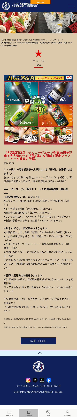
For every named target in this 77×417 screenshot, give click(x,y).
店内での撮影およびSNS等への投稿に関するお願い (38, 386)
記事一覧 (56, 40)
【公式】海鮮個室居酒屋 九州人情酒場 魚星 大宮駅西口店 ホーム (24, 40)
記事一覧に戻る (38, 341)
